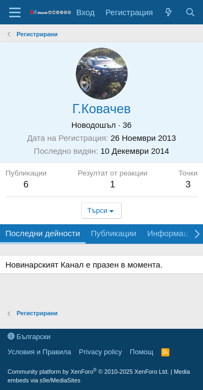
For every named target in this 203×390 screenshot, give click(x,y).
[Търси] (190, 12)
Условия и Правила (39, 352)
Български (29, 337)
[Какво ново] (168, 12)
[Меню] (15, 12)
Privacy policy (100, 352)
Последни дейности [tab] (42, 233)
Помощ (141, 352)
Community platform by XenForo (88, 371)
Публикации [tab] (113, 233)
